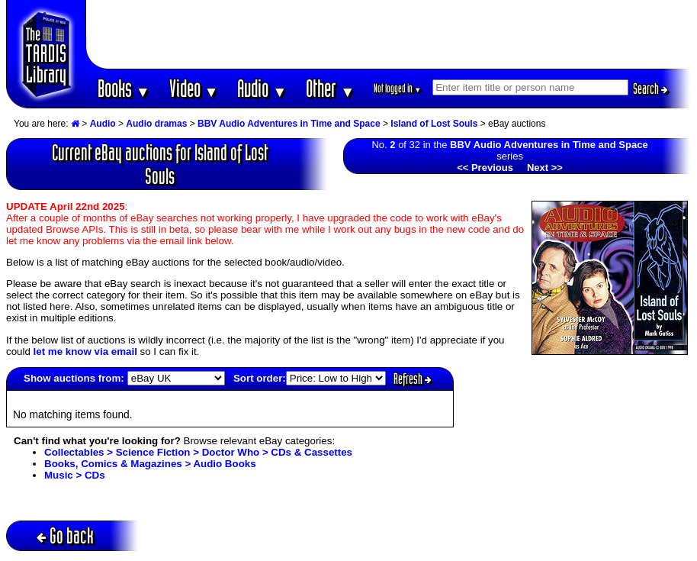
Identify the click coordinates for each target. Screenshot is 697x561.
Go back (65, 535)
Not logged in (398, 88)
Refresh (412, 378)
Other (330, 88)
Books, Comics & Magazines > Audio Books (150, 463)
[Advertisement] (388, 34)
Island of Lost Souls (433, 123)
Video (194, 88)
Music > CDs (74, 475)
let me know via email (85, 351)
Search (650, 88)
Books (124, 88)
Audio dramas (156, 123)
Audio (262, 88)
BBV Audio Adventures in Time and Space (289, 123)
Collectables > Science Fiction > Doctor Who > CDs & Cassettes (198, 452)
